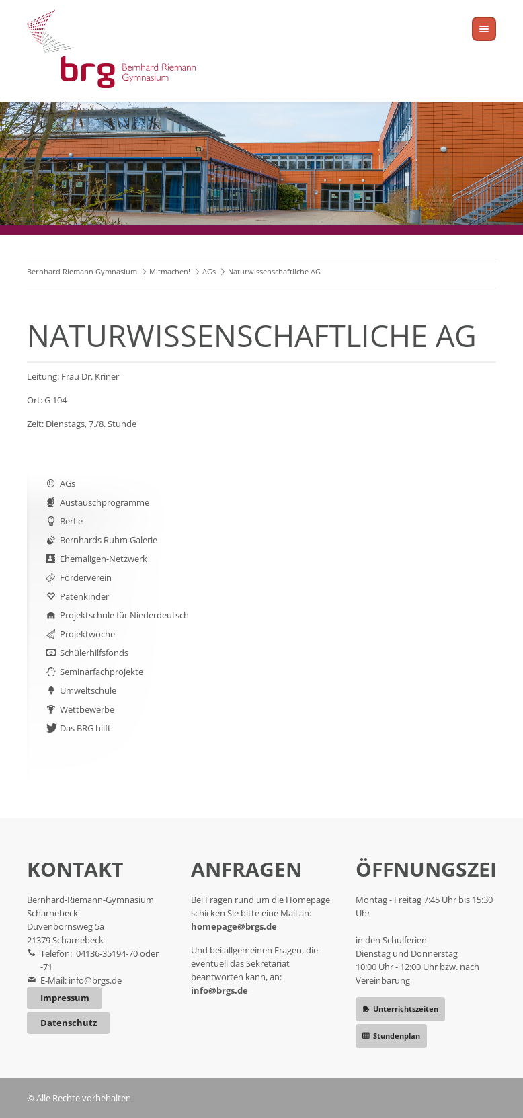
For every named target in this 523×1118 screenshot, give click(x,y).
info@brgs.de (95, 980)
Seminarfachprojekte (101, 672)
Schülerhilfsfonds (94, 653)
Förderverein (86, 577)
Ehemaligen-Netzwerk (103, 559)
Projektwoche (87, 634)
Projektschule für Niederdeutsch (124, 615)
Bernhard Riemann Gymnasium (82, 271)
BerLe (71, 521)
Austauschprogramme (104, 502)
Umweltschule (88, 690)
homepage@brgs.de (234, 926)
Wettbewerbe (87, 709)
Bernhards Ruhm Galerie (108, 540)
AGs (209, 271)
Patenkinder (84, 596)
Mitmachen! (169, 271)
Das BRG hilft (85, 728)
